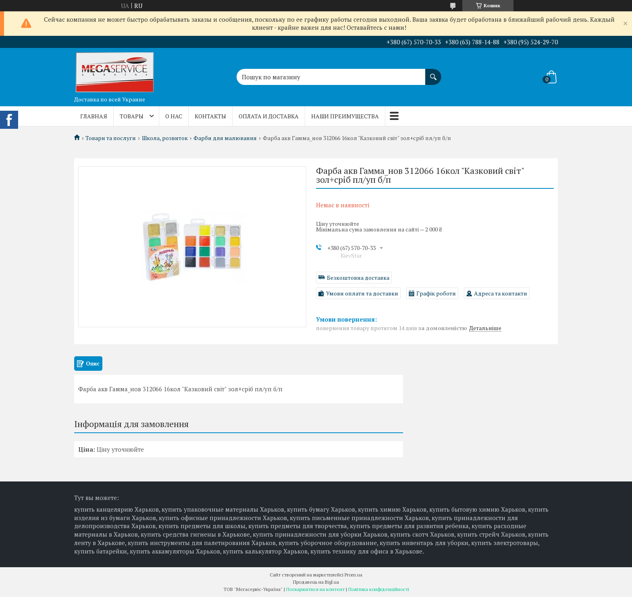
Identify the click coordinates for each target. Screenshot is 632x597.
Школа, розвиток (165, 138)
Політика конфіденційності (378, 589)
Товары (131, 116)
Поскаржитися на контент (315, 589)
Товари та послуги (110, 138)
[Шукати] (433, 73)
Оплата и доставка (269, 116)
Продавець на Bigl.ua (316, 582)
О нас (173, 116)
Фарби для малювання (225, 138)
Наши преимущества (345, 116)
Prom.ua (353, 575)
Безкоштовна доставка (358, 277)
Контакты (210, 116)
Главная (93, 116)
